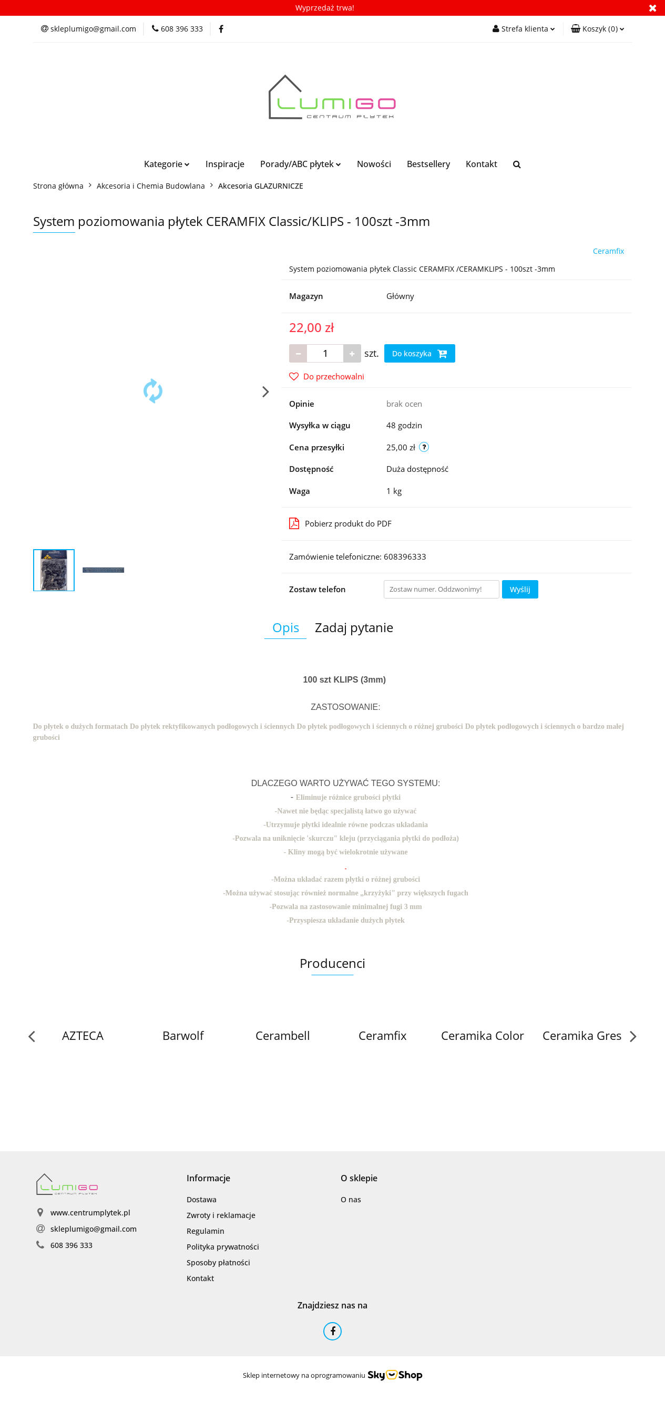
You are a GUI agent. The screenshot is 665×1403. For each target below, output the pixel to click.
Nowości (374, 164)
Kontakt (481, 164)
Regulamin (205, 1231)
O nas (351, 1199)
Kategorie (167, 164)
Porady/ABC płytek (300, 164)
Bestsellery (428, 164)
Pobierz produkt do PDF (340, 523)
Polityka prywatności (223, 1247)
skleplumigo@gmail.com (93, 1229)
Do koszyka (419, 353)
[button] (597, 29)
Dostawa (202, 1199)
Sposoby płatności (218, 1262)
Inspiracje (225, 164)
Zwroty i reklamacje (221, 1215)
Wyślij (520, 589)
